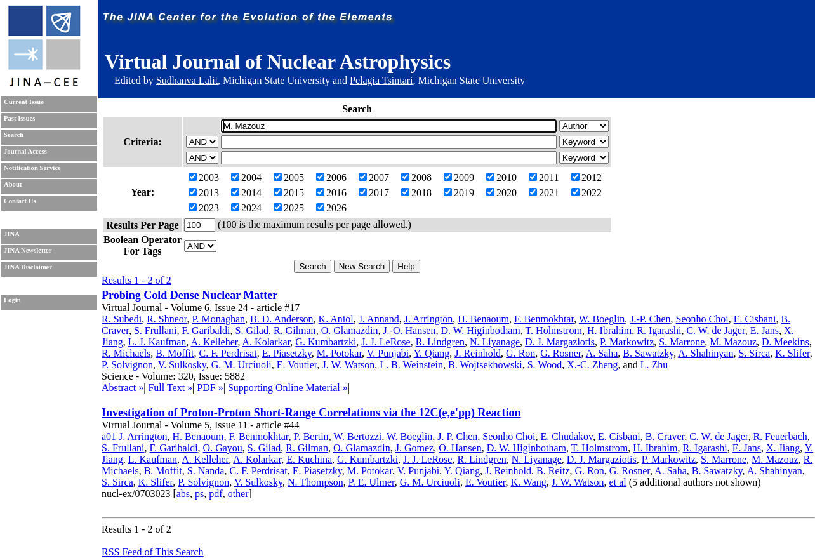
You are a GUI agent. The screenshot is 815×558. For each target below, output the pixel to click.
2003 (204, 177)
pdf (215, 493)
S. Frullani (155, 330)
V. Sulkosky (182, 364)
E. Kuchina (309, 459)
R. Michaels (126, 353)
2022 (586, 192)
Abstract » (122, 387)
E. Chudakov (566, 436)
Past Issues (19, 118)
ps (199, 493)
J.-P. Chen (650, 319)
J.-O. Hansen (409, 330)
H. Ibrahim (609, 330)
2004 (246, 177)
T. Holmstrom (554, 330)
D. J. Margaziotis (560, 341)
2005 (289, 177)
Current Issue (24, 101)
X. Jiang (783, 447)
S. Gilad (251, 330)
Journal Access (25, 151)
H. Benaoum (483, 319)
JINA (12, 233)
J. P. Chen (457, 436)
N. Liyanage (495, 341)
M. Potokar (339, 353)
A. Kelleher (213, 341)
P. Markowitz (627, 341)
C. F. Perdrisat (227, 353)
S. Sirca (754, 353)
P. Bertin (311, 436)
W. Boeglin (602, 319)
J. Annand (379, 319)
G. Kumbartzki (325, 341)
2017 (374, 192)
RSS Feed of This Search (153, 552)
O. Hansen (460, 447)
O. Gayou (222, 447)
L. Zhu (654, 364)
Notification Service (32, 167)
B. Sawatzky (648, 353)
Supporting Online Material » (288, 387)
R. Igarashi (659, 330)
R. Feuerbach (780, 436)
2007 (374, 177)
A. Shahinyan (705, 353)
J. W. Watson (348, 364)
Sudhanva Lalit (187, 80)
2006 (331, 177)
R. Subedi (122, 319)
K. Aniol (336, 319)
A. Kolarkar (266, 341)
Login (12, 299)
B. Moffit (175, 353)
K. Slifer (792, 353)
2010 (501, 177)
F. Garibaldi (206, 330)
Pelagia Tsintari (381, 80)
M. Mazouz (733, 341)
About (13, 184)
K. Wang (529, 482)
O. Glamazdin (349, 330)
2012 (586, 177)
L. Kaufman (152, 459)
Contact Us (20, 200)
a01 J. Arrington (135, 436)
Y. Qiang (432, 353)
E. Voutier (297, 364)
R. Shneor (167, 319)
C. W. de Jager (715, 330)
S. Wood (544, 364)
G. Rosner (560, 353)
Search (13, 134)
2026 (331, 208)
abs (183, 493)
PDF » (210, 387)
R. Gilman (295, 330)
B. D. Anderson (282, 319)
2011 (544, 177)
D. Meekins (785, 341)
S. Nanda (206, 470)
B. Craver (665, 436)
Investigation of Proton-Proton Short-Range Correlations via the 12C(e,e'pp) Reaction (311, 412)
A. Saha (602, 353)
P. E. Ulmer (371, 482)
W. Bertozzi (357, 436)
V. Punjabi (388, 353)
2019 (459, 192)
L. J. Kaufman (157, 341)
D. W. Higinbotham (480, 330)
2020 (501, 192)
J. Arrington (428, 319)
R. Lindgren (440, 341)
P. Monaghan (218, 319)
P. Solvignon (127, 364)
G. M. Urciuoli (241, 364)
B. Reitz (552, 470)
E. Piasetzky (287, 353)
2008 (416, 177)
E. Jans (764, 330)
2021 (544, 192)
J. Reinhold (477, 353)
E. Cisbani (755, 319)
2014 (246, 192)
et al (617, 482)
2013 (204, 192)
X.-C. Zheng (592, 364)
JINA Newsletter (27, 250)
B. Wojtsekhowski (485, 364)
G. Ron (520, 353)
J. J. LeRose (385, 341)
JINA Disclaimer (28, 266)
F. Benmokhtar (544, 319)
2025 (289, 208)
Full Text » (170, 387)
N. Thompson (315, 482)
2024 (246, 208)
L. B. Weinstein (411, 364)
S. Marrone (682, 341)
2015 (289, 192)
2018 (416, 192)
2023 (204, 208)
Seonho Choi (702, 319)
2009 (459, 177)
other (238, 493)
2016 (331, 192)
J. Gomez (414, 447)
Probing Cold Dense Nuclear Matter (189, 295)
